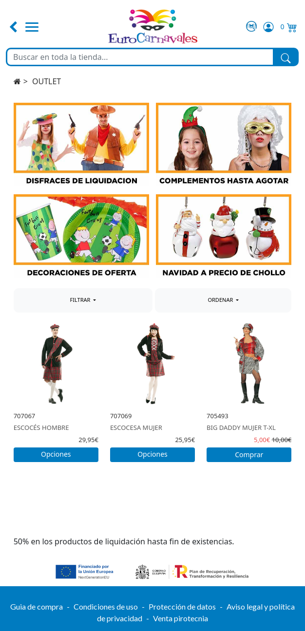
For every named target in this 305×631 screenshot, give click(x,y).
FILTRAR (81, 299)
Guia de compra (36, 606)
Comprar (249, 454)
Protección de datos (182, 606)
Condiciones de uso (106, 606)
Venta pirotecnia (180, 618)
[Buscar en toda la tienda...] (140, 57)
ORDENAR (221, 299)
